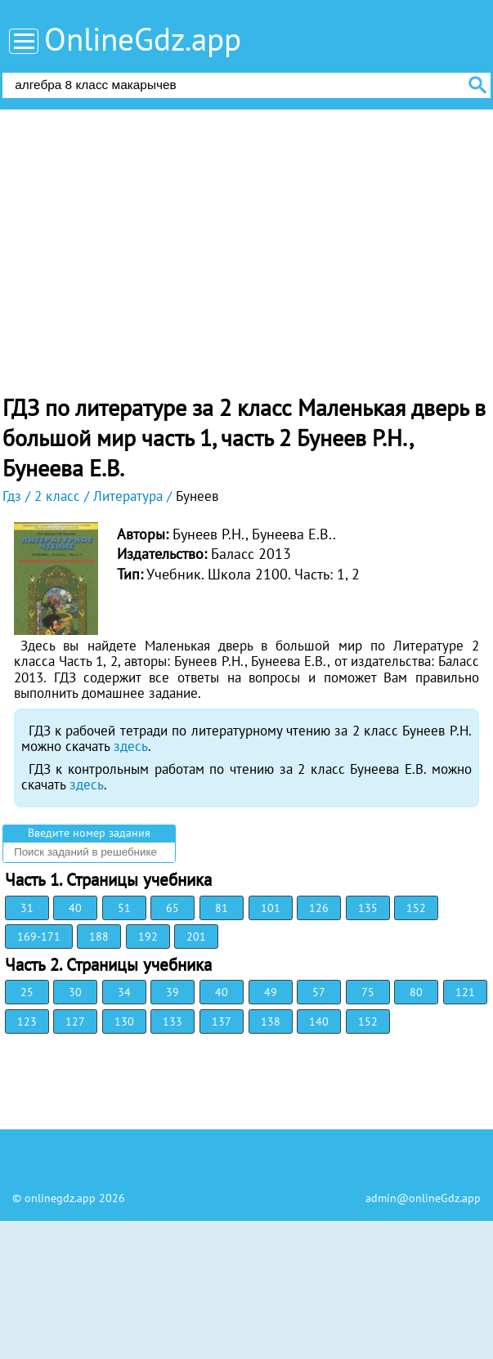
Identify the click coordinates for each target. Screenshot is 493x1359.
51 (124, 908)
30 (75, 992)
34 (124, 992)
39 (172, 992)
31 (27, 908)
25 (27, 992)
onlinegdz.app (60, 1198)
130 (124, 1021)
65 (172, 908)
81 (221, 908)
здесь (131, 746)
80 (416, 992)
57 (318, 992)
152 (416, 908)
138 (270, 1021)
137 (221, 1021)
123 (27, 1021)
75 (367, 992)
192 (148, 936)
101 (270, 908)
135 (368, 908)
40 (75, 908)
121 (465, 992)
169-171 (39, 936)
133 (172, 1021)
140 (319, 1021)
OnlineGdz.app (142, 39)
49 (270, 992)
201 (196, 936)
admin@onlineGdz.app (423, 1198)
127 (75, 1021)
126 (319, 908)
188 (99, 936)
